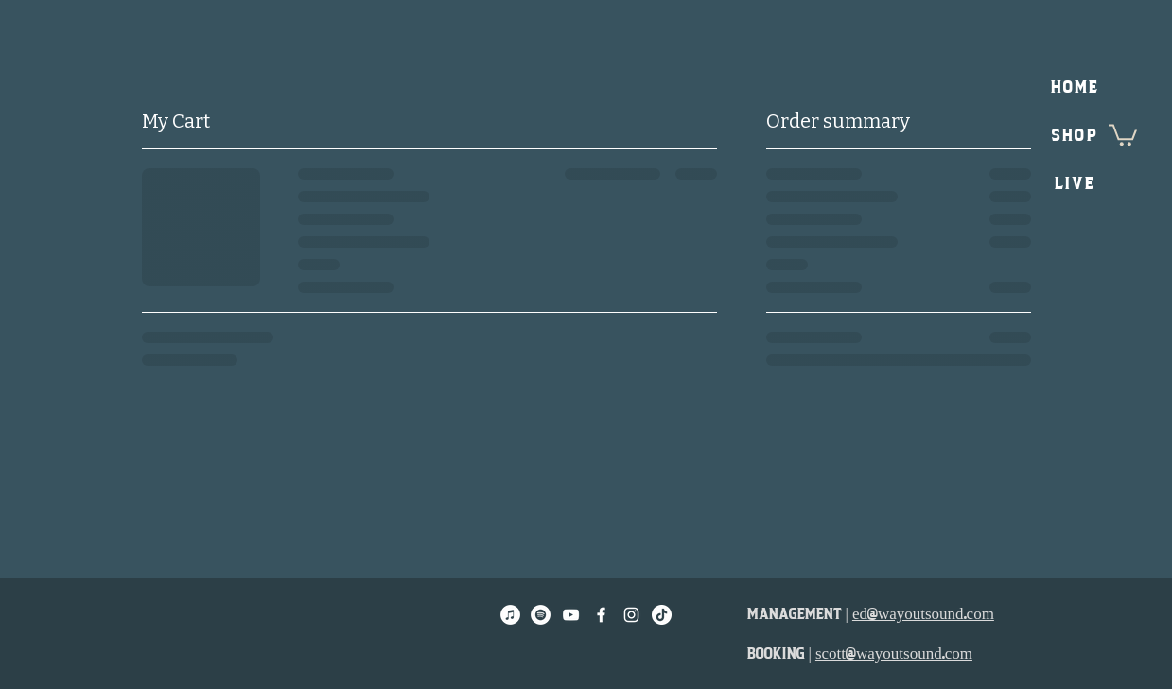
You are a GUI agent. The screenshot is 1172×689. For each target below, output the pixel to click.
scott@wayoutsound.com (893, 654)
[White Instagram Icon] (631, 615)
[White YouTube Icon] (571, 615)
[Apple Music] (510, 615)
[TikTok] (662, 615)
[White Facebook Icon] (601, 615)
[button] (1123, 134)
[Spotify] (541, 615)
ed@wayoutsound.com (923, 614)
